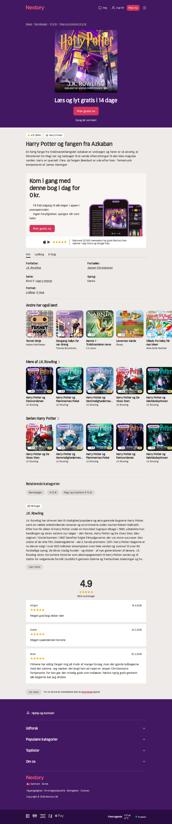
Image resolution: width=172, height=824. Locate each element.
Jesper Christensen (100, 267)
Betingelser (73, 790)
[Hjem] (61, 8)
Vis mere (34, 692)
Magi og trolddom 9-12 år (73, 24)
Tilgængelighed (34, 790)
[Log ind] (117, 8)
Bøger (29, 24)
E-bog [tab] (52, 254)
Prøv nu (133, 7)
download (87, 691)
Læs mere (34, 566)
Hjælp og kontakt (40, 713)
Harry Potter (44, 281)
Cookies (85, 790)
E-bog (40, 292)
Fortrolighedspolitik (54, 790)
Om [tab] (28, 254)
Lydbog (30, 292)
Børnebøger (41, 24)
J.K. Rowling (33, 267)
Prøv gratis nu (86, 111)
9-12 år (53, 24)
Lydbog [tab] (39, 254)
